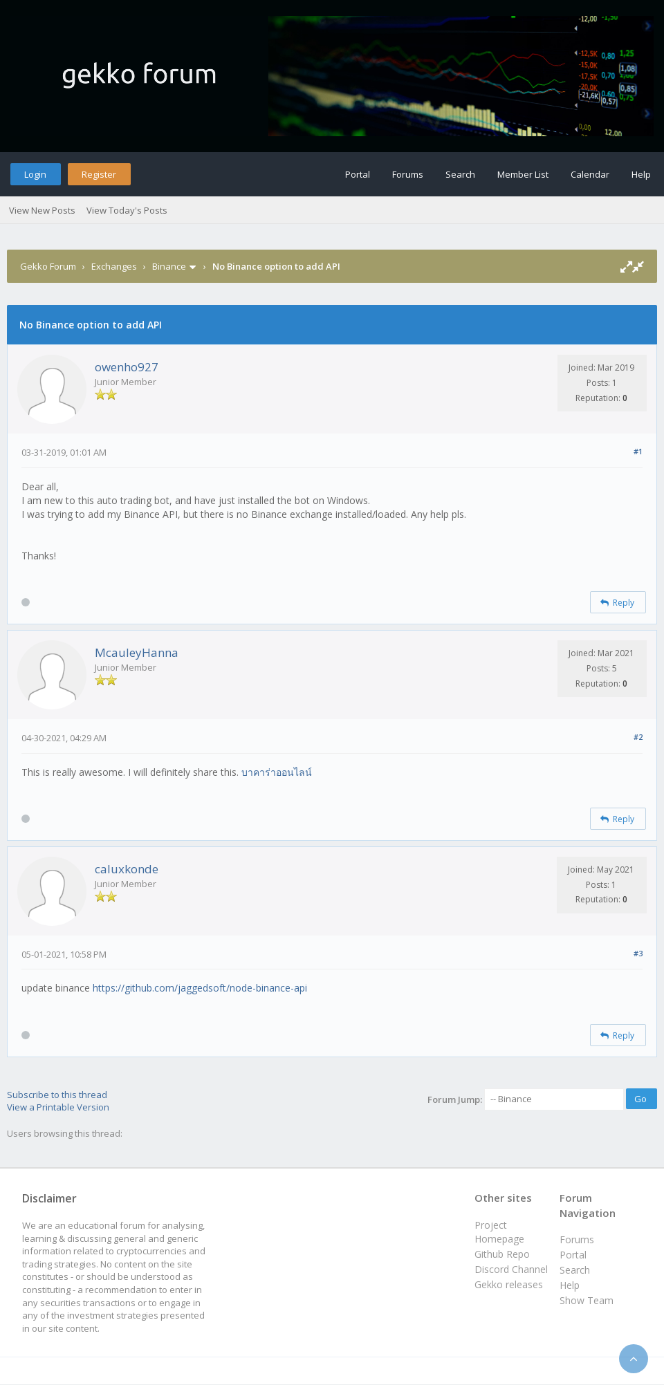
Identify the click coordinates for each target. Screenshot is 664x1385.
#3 (638, 953)
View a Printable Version (58, 1107)
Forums (407, 174)
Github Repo (502, 1254)
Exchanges (114, 266)
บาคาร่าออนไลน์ (276, 772)
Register (99, 174)
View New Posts (42, 210)
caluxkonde (126, 869)
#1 (638, 451)
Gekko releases (508, 1284)
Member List (522, 174)
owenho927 (126, 367)
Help (641, 174)
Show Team (587, 1300)
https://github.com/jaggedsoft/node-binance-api (200, 987)
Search (460, 174)
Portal (357, 174)
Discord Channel (511, 1269)
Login (35, 174)
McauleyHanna (136, 652)
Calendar (590, 174)
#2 (638, 737)
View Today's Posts (126, 210)
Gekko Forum (48, 266)
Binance (169, 266)
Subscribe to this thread (57, 1094)
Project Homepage (499, 1231)
